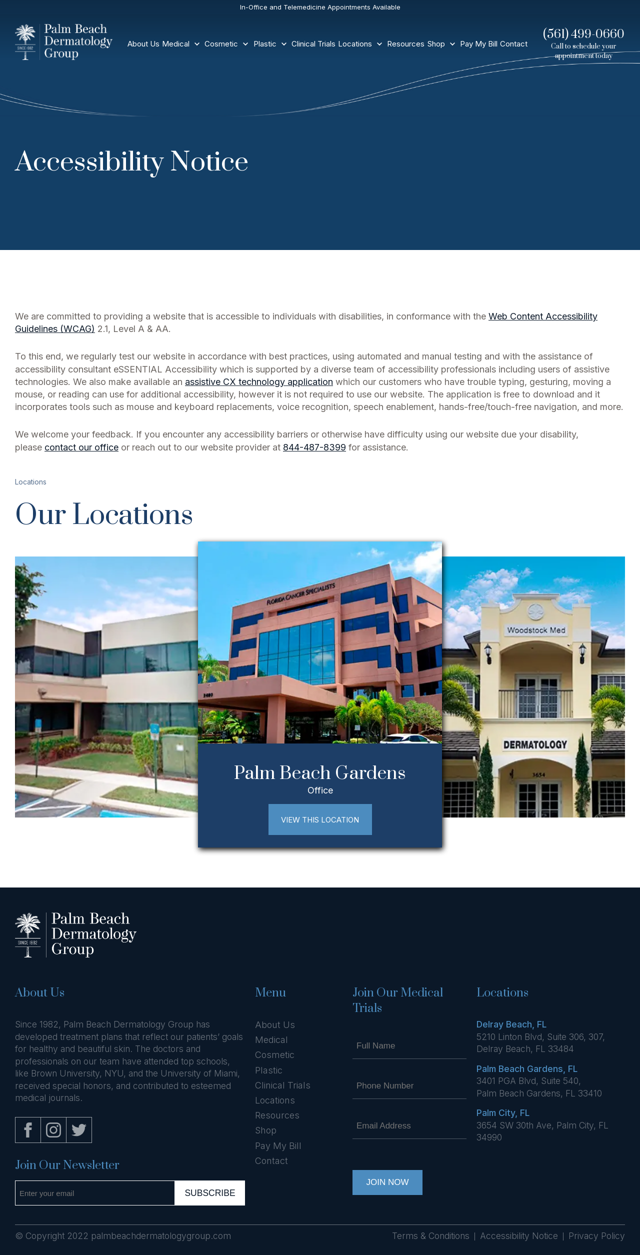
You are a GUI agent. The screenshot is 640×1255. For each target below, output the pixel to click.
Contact (514, 43)
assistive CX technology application (259, 381)
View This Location (320, 819)
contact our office (81, 447)
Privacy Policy (596, 1235)
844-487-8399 (314, 447)
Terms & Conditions (431, 1235)
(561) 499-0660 (583, 34)
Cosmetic (221, 43)
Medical (176, 43)
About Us (144, 43)
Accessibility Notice (519, 1235)
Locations (355, 43)
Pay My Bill (479, 43)
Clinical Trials (314, 43)
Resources (405, 43)
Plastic (265, 43)
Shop (436, 43)
